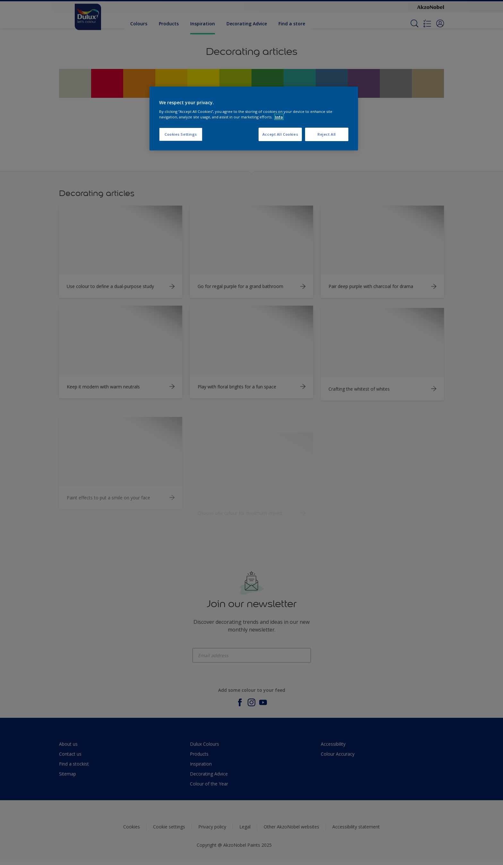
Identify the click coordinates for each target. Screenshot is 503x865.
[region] (253, 119)
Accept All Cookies (280, 134)
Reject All (327, 134)
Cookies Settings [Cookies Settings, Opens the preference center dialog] (181, 134)
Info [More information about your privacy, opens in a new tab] (279, 116)
